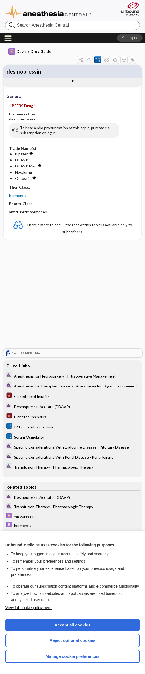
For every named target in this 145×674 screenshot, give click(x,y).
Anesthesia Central (48, 11)
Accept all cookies (72, 625)
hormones (17, 195)
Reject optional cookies (73, 640)
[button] (130, 38)
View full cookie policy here (28, 608)
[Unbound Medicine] (129, 8)
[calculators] (72, 427)
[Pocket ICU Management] (72, 396)
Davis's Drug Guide (29, 51)
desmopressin (24, 71)
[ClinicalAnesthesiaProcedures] (72, 376)
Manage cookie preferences (72, 656)
